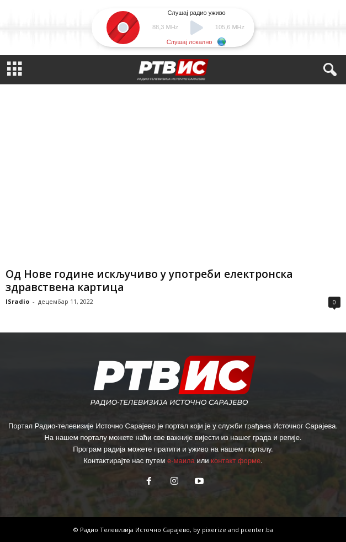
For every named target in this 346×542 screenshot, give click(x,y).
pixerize (215, 529)
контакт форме (235, 461)
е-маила (181, 461)
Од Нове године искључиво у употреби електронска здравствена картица (149, 280)
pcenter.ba (257, 529)
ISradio (17, 301)
